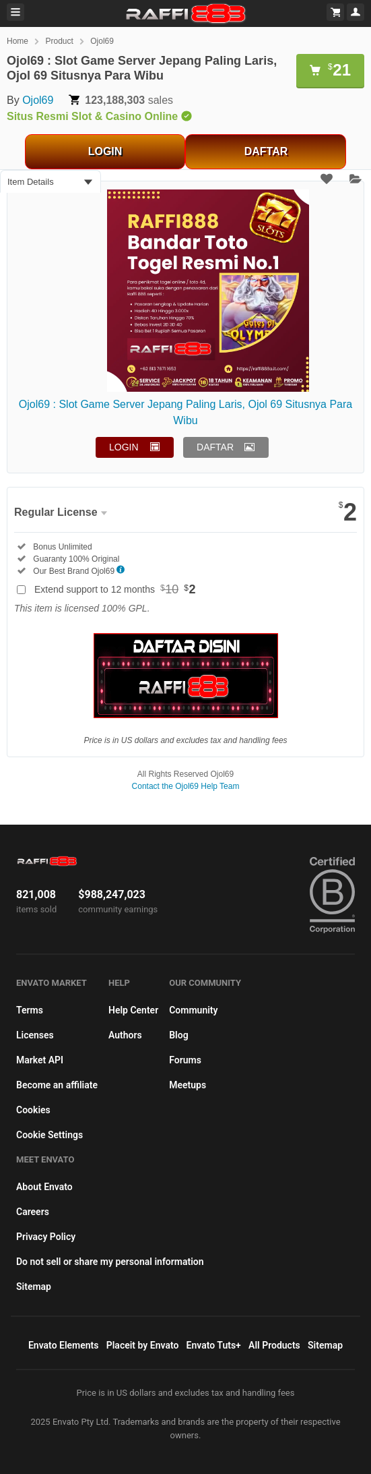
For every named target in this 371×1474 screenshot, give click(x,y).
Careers (32, 1211)
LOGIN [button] (124, 447)
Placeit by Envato (142, 1345)
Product (59, 41)
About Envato (44, 1186)
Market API (39, 1060)
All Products (274, 1345)
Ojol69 (102, 41)
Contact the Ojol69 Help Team (186, 786)
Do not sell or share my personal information (110, 1261)
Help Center (133, 1010)
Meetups (187, 1085)
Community (193, 1010)
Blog (178, 1035)
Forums (185, 1060)
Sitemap (33, 1286)
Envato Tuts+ (214, 1345)
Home (17, 41)
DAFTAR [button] (215, 447)
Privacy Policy (45, 1236)
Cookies (33, 1109)
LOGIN (105, 151)
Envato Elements (63, 1345)
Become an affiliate (57, 1085)
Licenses (35, 1035)
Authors (125, 1035)
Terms (29, 1010)
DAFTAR (266, 151)
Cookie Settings (49, 1134)
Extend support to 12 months (115, 589)
